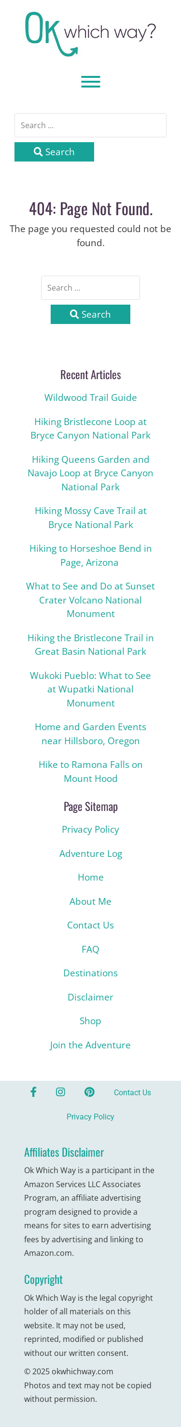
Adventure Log (90, 853)
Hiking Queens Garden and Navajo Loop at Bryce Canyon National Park (90, 473)
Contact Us (90, 925)
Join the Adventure (90, 1045)
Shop (90, 1021)
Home (91, 877)
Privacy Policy (90, 829)
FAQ (90, 949)
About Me (90, 901)
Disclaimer (90, 997)
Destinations (90, 973)
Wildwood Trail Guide (90, 397)
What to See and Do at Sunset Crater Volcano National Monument (90, 600)
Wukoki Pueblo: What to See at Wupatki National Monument (90, 689)
